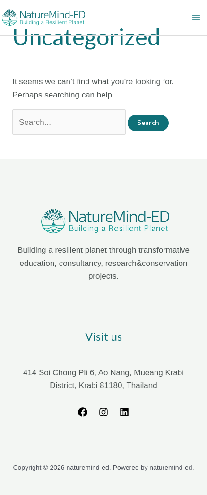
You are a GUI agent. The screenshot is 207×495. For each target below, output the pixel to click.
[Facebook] (82, 412)
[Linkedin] (124, 412)
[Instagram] (103, 412)
